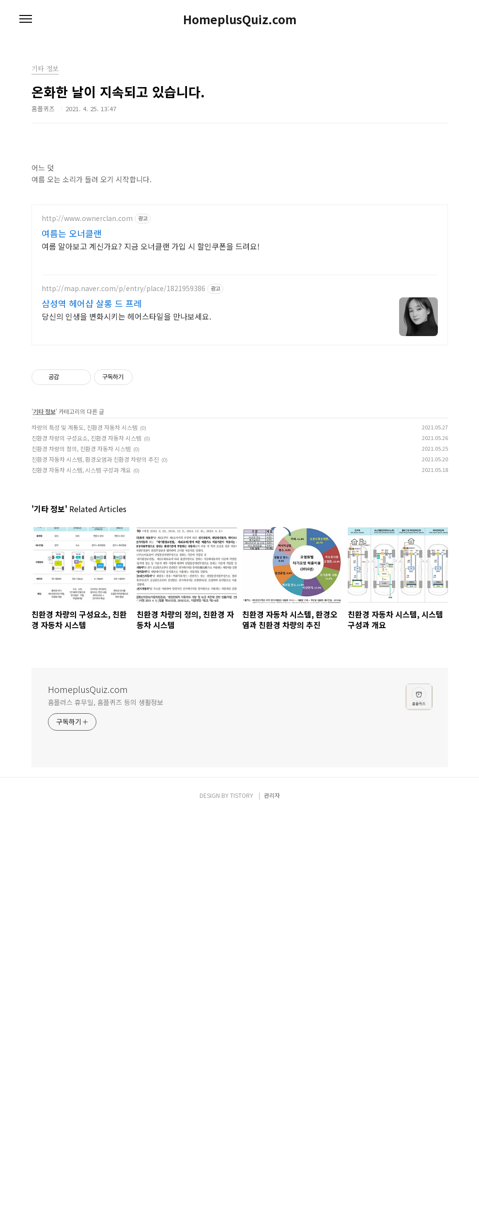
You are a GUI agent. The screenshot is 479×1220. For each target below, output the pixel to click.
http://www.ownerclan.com (87, 624)
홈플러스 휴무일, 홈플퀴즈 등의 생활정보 (106, 1108)
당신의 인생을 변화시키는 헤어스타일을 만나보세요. (126, 722)
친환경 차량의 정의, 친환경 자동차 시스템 (81, 855)
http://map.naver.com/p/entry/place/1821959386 (123, 695)
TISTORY (241, 1201)
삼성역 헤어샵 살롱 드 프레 (92, 709)
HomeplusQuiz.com (239, 19)
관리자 (272, 1201)
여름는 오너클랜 (72, 639)
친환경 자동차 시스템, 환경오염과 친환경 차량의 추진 (95, 865)
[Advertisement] (239, 106)
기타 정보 (44, 817)
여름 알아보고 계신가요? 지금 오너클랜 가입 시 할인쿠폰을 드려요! (151, 652)
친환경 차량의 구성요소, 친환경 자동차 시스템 (86, 844)
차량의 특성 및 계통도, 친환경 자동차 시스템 (84, 833)
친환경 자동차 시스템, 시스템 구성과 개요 (81, 876)
